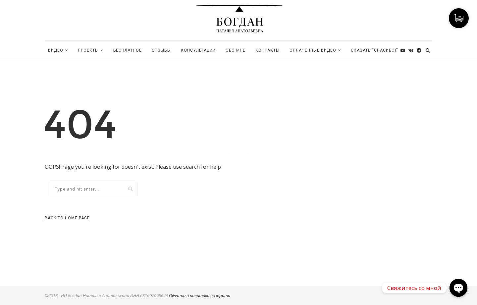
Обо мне (235, 50)
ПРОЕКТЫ (88, 50)
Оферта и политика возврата (199, 295)
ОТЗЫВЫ (161, 50)
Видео (55, 50)
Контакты (267, 50)
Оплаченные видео (313, 50)
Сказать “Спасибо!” (374, 50)
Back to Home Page (67, 218)
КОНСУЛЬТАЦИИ (198, 50)
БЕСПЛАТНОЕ (127, 50)
